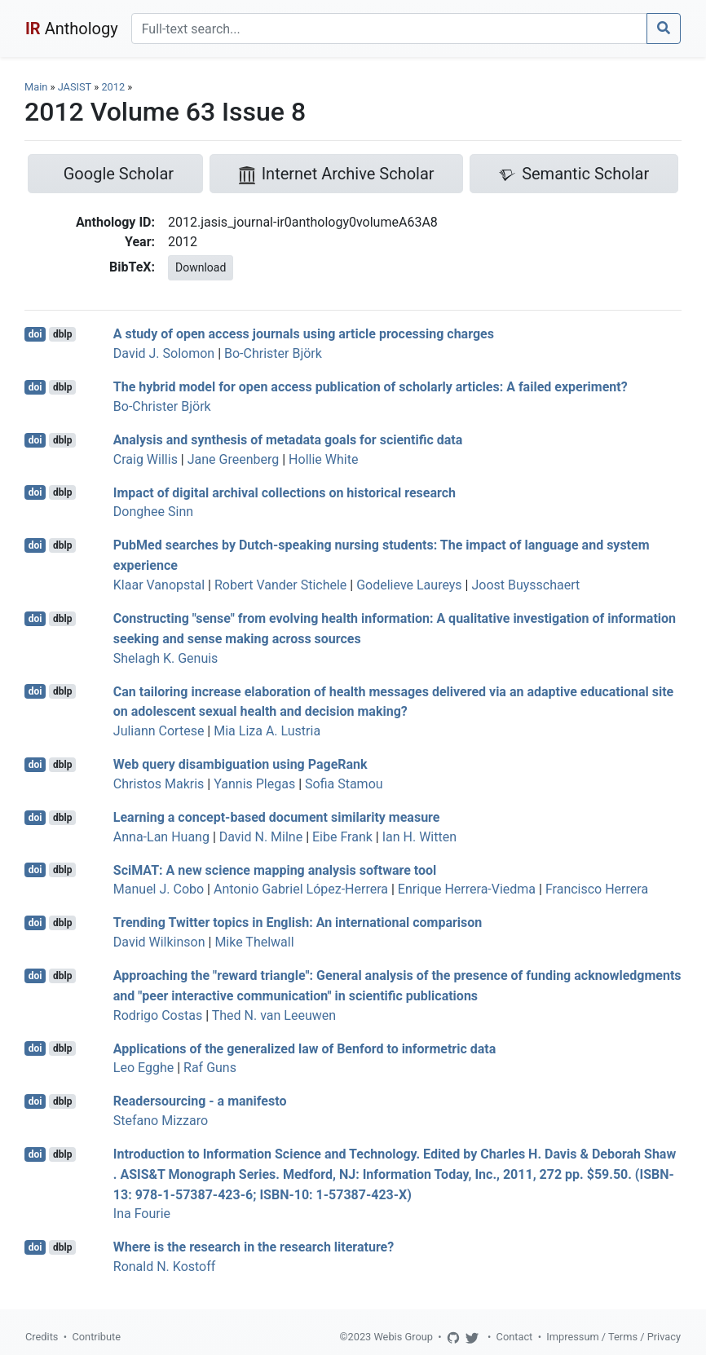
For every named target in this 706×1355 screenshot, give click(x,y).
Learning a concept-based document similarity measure (276, 817)
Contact (514, 1337)
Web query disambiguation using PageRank (240, 764)
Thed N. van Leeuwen (274, 1015)
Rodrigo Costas (157, 1015)
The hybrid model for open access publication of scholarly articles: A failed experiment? (370, 387)
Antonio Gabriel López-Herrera (301, 889)
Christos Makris (159, 784)
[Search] (389, 28)
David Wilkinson (159, 942)
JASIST (74, 87)
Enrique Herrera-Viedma (467, 889)
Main (35, 87)
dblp (62, 334)
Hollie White (323, 459)
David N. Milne (260, 837)
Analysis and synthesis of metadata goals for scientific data (288, 440)
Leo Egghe (143, 1067)
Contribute (96, 1337)
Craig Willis (145, 459)
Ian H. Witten (419, 837)
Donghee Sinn (153, 511)
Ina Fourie (141, 1213)
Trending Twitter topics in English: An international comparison (297, 922)
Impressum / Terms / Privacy (613, 1337)
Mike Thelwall (253, 942)
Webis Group (403, 1337)
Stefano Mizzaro (160, 1120)
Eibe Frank (342, 837)
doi (35, 334)
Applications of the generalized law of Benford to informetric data (304, 1048)
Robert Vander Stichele (280, 585)
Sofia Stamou (344, 784)
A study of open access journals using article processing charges (303, 334)
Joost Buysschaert (525, 585)
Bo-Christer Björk (273, 353)
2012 (113, 87)
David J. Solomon (163, 353)
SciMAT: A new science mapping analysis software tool (274, 869)
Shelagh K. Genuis (165, 658)
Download (200, 267)
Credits (41, 1337)
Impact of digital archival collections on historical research (284, 492)
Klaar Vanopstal (159, 585)
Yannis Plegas (254, 784)
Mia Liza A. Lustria (267, 731)
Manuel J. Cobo (158, 889)
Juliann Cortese (159, 731)
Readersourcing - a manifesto (200, 1101)
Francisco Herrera (596, 889)
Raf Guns (209, 1067)
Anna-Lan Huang (161, 837)
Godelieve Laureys (408, 585)
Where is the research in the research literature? (253, 1247)
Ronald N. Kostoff (164, 1266)
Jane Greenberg (234, 459)
